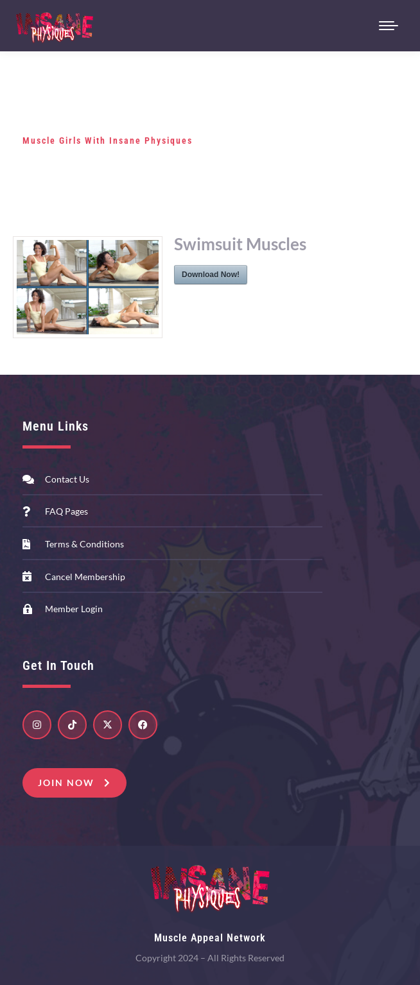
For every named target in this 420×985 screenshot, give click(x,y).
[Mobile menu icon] (388, 25)
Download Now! (211, 274)
